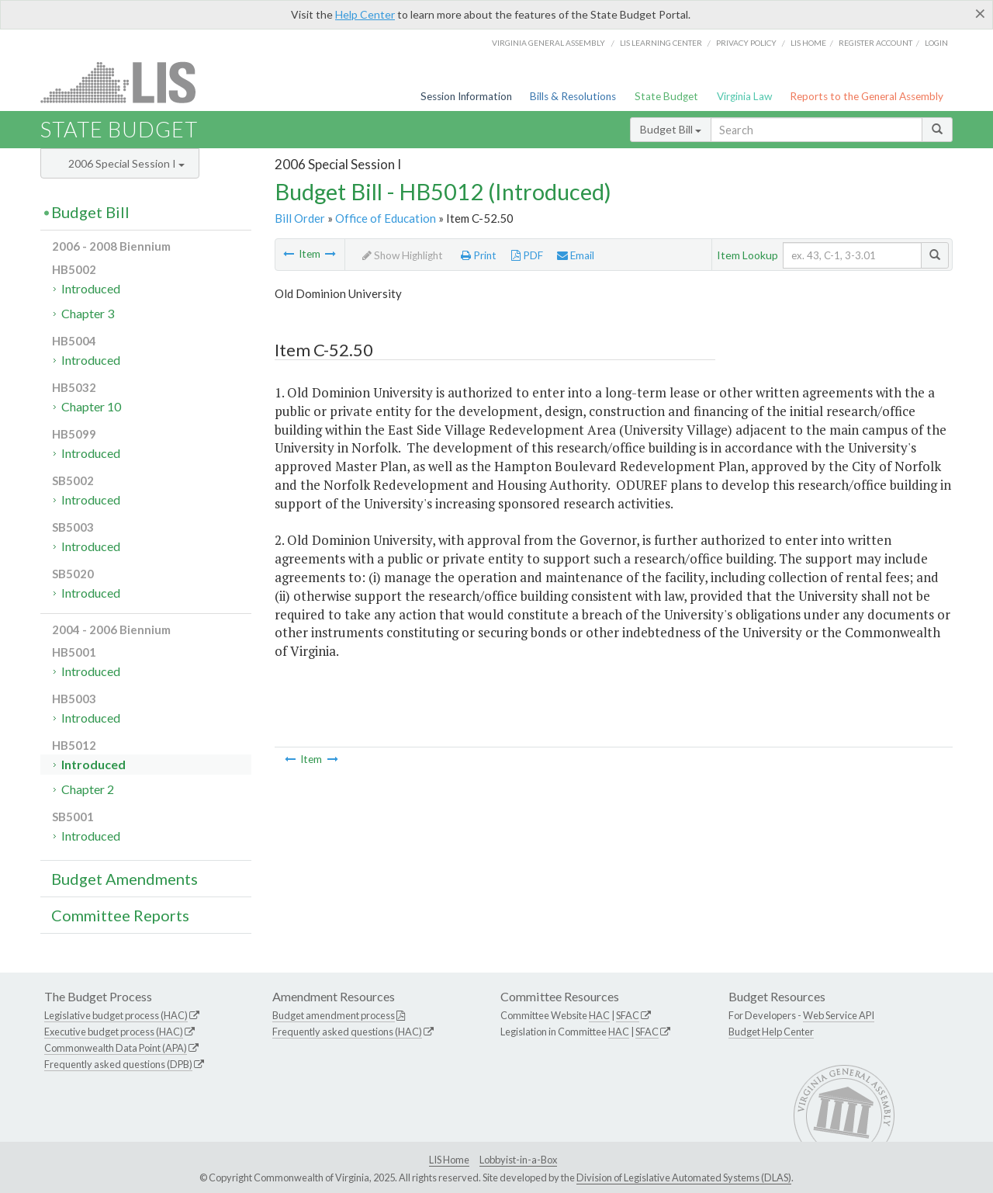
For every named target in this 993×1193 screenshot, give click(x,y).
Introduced (90, 288)
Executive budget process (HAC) (113, 1031)
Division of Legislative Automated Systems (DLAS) (683, 1177)
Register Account (875, 42)
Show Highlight (402, 255)
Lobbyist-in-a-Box (518, 1159)
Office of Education (385, 218)
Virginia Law (744, 96)
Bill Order (300, 218)
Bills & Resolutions (573, 96)
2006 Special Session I (126, 163)
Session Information (466, 96)
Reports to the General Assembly (866, 96)
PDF (527, 255)
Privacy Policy (746, 42)
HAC (599, 1015)
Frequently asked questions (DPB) (118, 1064)
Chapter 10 (91, 406)
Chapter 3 (87, 313)
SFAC (627, 1015)
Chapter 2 (87, 789)
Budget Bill (670, 129)
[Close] (980, 13)
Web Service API (838, 1015)
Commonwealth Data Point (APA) (115, 1048)
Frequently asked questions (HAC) (347, 1031)
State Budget (666, 96)
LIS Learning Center (661, 42)
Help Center (365, 14)
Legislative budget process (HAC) (116, 1015)
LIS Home (449, 1159)
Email (575, 255)
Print (478, 255)
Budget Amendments (124, 878)
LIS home (808, 42)
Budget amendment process (333, 1015)
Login (936, 42)
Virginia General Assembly (548, 42)
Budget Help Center (771, 1031)
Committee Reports (120, 915)
